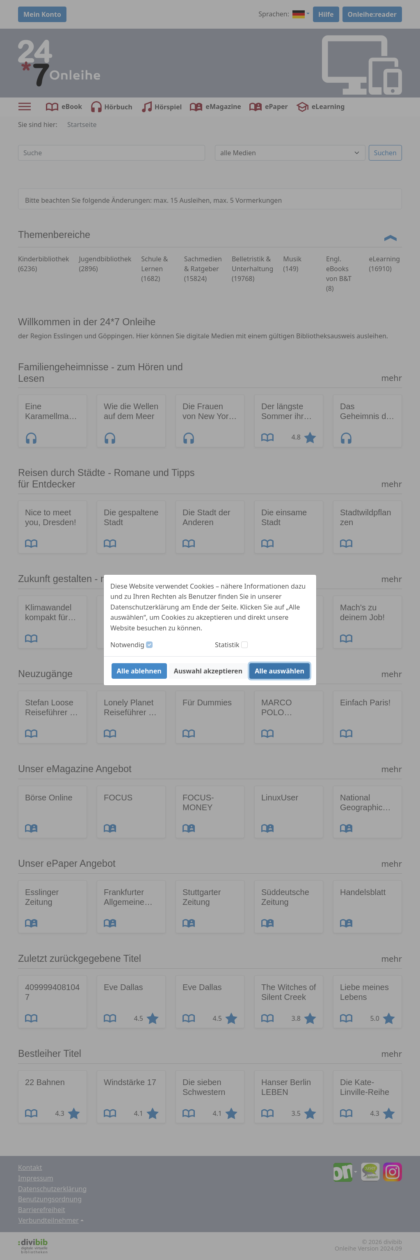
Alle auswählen (279, 670)
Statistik (227, 644)
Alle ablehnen (139, 670)
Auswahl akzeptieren (208, 670)
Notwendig (127, 644)
